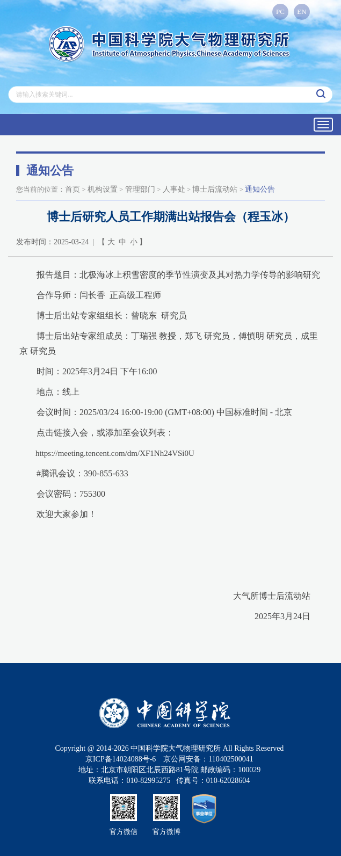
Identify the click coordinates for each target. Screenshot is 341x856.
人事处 (174, 189)
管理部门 (140, 189)
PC (280, 12)
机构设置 (103, 189)
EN (301, 12)
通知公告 (260, 189)
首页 (72, 189)
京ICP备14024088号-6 (120, 759)
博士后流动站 (214, 189)
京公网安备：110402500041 (208, 759)
